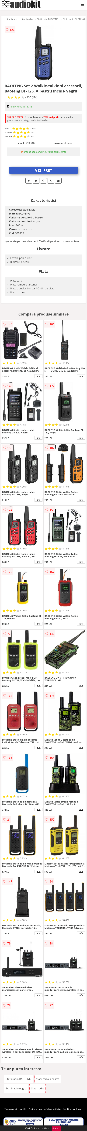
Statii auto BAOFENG (47, 19)
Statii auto (12, 19)
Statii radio (27, 19)
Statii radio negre (16, 1088)
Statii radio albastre (47, 1079)
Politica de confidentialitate (44, 1109)
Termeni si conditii (15, 1109)
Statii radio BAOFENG (74, 19)
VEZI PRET (43, 170)
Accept (56, 1128)
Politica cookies (72, 1109)
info (39, 376)
